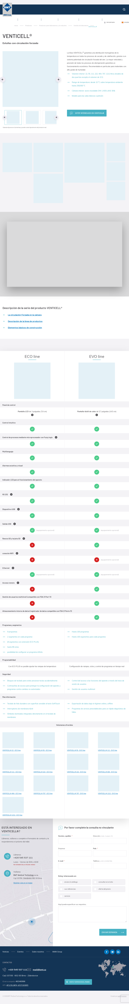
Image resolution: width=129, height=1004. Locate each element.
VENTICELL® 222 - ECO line (44, 763)
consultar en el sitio (102, 883)
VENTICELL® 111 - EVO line (108, 741)
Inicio (16, 25)
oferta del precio (101, 890)
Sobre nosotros (38, 952)
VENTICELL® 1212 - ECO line (13, 806)
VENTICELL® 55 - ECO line (44, 741)
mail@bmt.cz (39, 969)
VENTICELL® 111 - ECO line (13, 763)
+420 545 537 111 (23, 857)
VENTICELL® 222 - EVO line (77, 763)
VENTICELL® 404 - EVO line (108, 763)
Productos (28, 25)
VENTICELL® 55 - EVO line (77, 741)
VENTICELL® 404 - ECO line (13, 784)
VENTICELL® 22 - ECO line (13, 741)
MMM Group (57, 952)
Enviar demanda (109, 932)
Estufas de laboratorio (81, 25)
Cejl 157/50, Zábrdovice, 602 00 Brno (27, 878)
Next (58, 79)
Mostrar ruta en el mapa (22, 883)
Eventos (20, 952)
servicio (64, 897)
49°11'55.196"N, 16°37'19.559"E (17, 985)
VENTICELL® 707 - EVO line (77, 784)
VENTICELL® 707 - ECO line (44, 784)
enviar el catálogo (68, 883)
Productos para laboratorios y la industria (53, 25)
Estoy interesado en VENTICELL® (89, 113)
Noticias (6, 952)
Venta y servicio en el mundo (79, 982)
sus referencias (67, 890)
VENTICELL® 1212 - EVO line (108, 784)
